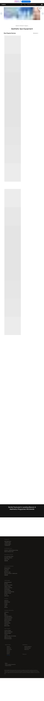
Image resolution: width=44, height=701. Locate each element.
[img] (17, 1)
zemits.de (8, 655)
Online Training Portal (8, 631)
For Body (5, 604)
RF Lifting (6, 583)
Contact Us (6, 612)
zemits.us (8, 646)
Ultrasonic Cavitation (8, 587)
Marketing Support (7, 633)
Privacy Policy (6, 621)
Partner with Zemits (8, 638)
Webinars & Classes (7, 637)
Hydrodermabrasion (8, 582)
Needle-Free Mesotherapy (9, 591)
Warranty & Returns (7, 620)
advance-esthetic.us (27, 646)
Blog (5, 613)
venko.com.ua (26, 649)
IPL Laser (6, 594)
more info (6, 560)
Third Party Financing (8, 617)
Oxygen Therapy (7, 586)
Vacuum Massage (7, 590)
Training (5, 634)
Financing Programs (8, 616)
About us (6, 614)
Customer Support (7, 630)
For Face (6, 603)
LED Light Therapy (7, 593)
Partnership (6, 624)
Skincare (6, 607)
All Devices (6, 600)
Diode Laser (6, 595)
